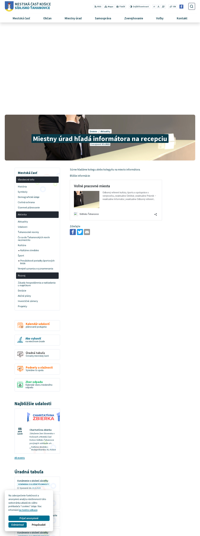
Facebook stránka (156, 529)
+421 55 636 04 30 (156, 521)
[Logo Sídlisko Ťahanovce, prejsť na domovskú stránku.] (28, 6)
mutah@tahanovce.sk (158, 525)
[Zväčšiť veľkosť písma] (163, 6)
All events (19, 370)
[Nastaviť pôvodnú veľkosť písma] (158, 6)
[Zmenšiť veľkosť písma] (154, 6)
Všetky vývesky (22, 460)
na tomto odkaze (28, 509)
